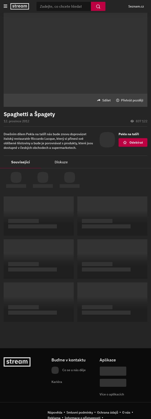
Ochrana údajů (107, 412)
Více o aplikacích (112, 394)
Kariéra (56, 382)
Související (20, 162)
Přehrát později (132, 100)
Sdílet (106, 100)
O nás (126, 412)
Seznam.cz (136, 6)
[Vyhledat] (98, 6)
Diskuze (61, 162)
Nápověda (55, 412)
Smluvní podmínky (79, 412)
